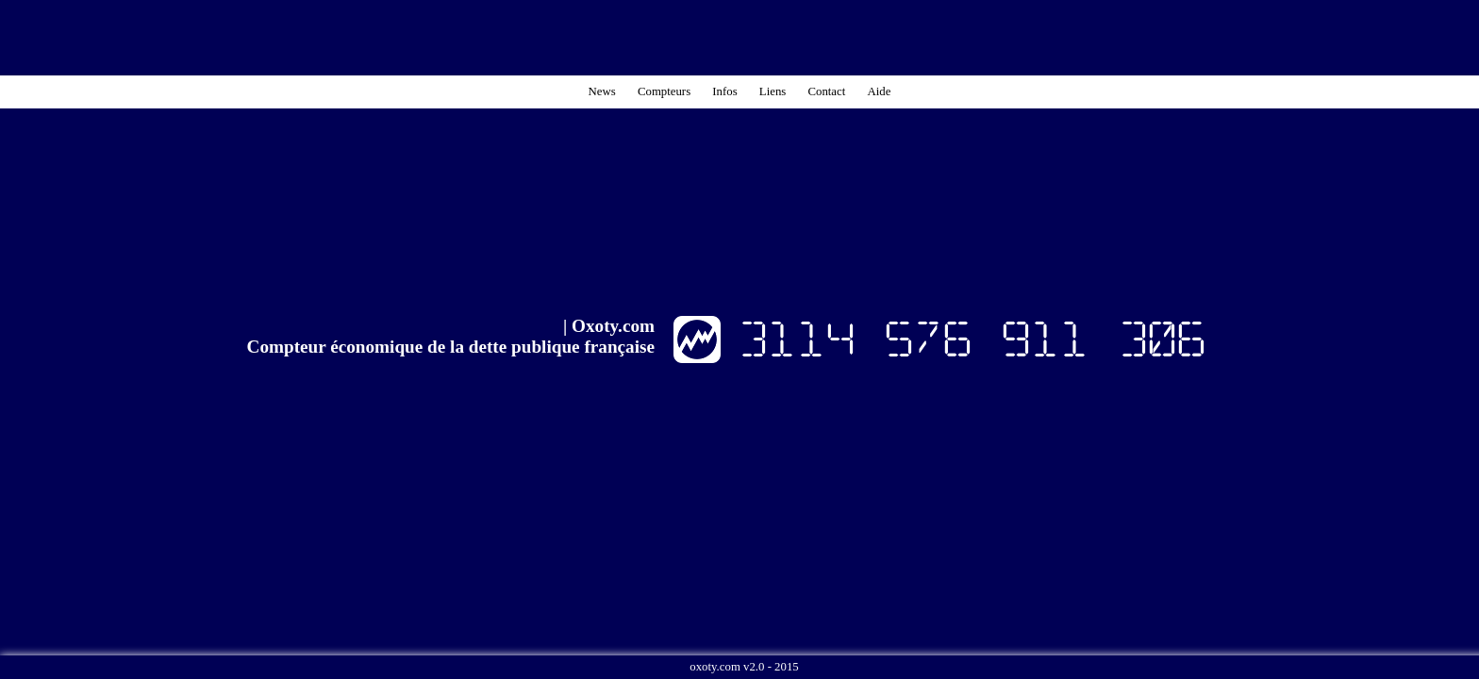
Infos (724, 91)
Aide (879, 91)
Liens (772, 91)
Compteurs (664, 91)
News (602, 91)
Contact (826, 91)
